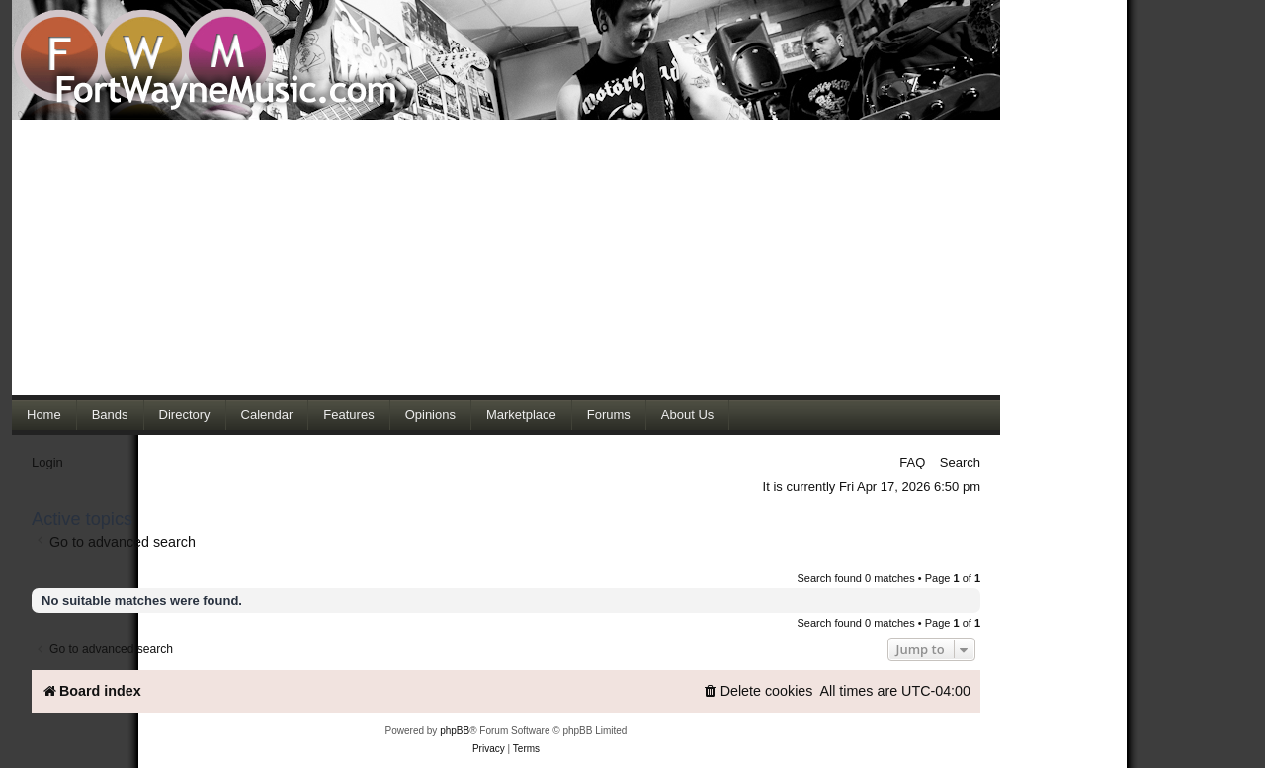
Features (348, 414)
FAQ (912, 462)
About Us (687, 414)
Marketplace (521, 414)
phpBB (454, 730)
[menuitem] (758, 691)
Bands (110, 414)
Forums (609, 414)
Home (44, 414)
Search (960, 462)
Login (47, 462)
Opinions (430, 414)
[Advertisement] (506, 257)
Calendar (267, 414)
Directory (185, 414)
